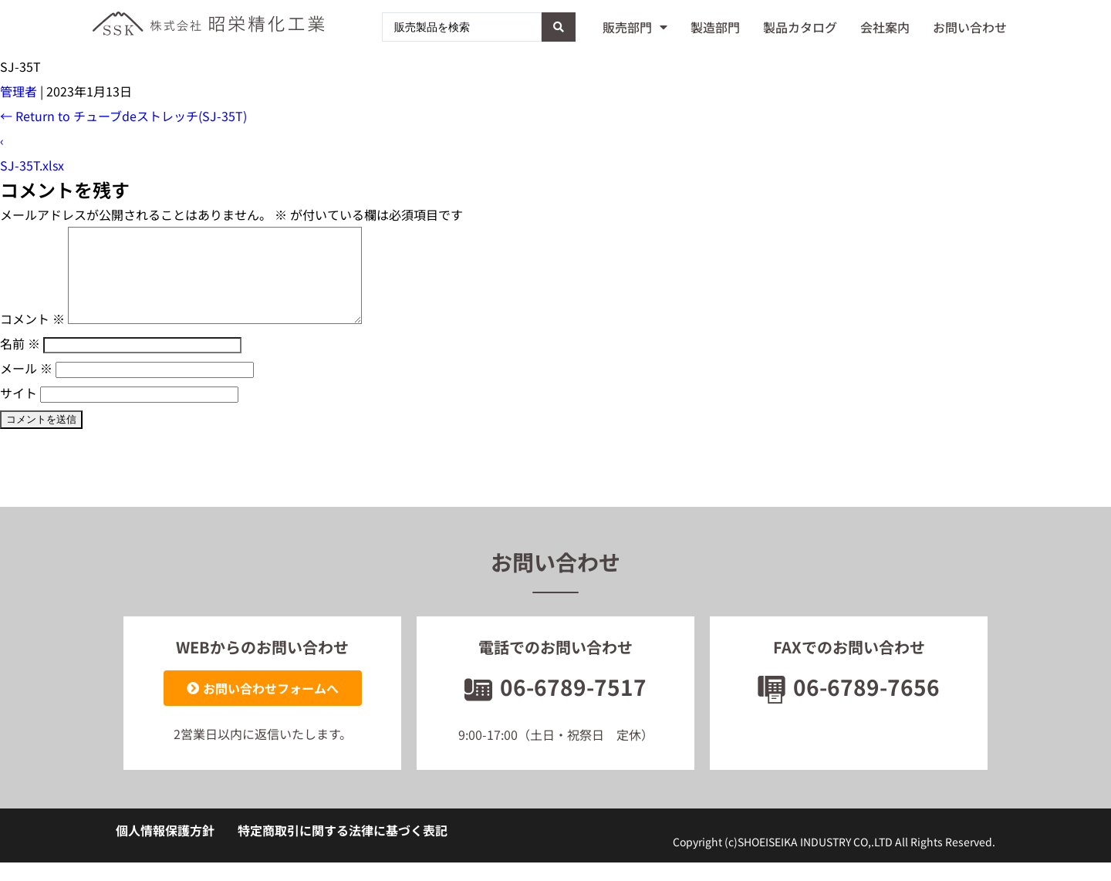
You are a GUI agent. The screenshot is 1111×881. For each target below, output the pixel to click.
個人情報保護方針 (165, 848)
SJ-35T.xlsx (32, 165)
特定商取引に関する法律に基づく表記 (342, 848)
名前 (20, 362)
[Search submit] (559, 27)
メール (26, 386)
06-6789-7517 (555, 705)
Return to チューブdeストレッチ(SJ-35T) (123, 115)
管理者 (18, 91)
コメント (32, 337)
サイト (18, 411)
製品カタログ (800, 27)
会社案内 (885, 27)
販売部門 (635, 27)
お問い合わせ (970, 27)
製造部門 (715, 27)
